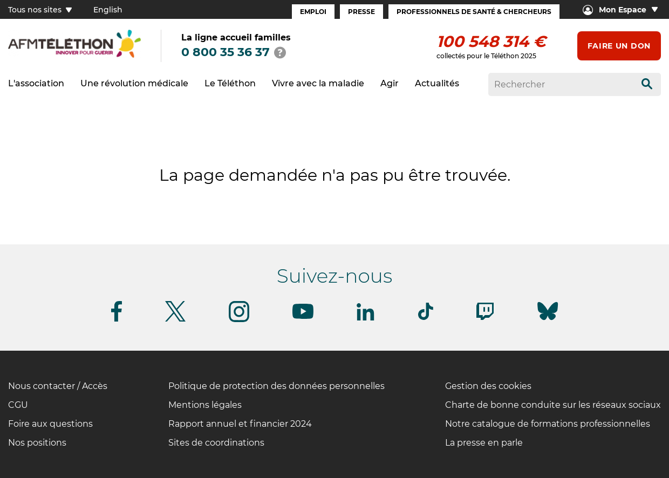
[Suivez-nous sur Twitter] (175, 319)
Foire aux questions (50, 424)
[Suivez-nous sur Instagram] (239, 320)
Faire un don (619, 46)
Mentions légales (205, 405)
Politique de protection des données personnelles (276, 386)
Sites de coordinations (216, 443)
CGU (18, 405)
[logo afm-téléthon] (74, 55)
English (107, 10)
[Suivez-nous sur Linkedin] (366, 318)
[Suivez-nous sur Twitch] (485, 318)
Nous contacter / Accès (57, 386)
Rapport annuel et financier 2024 (240, 424)
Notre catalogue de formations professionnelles (547, 424)
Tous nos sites (40, 10)
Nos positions (37, 443)
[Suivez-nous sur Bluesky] (547, 320)
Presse (361, 12)
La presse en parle (484, 443)
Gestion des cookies (488, 386)
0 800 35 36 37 (225, 52)
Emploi (313, 12)
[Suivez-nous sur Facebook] (116, 319)
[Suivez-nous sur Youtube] (302, 316)
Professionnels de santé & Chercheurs (474, 12)
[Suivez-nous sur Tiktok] (425, 318)
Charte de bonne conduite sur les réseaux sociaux (553, 405)
